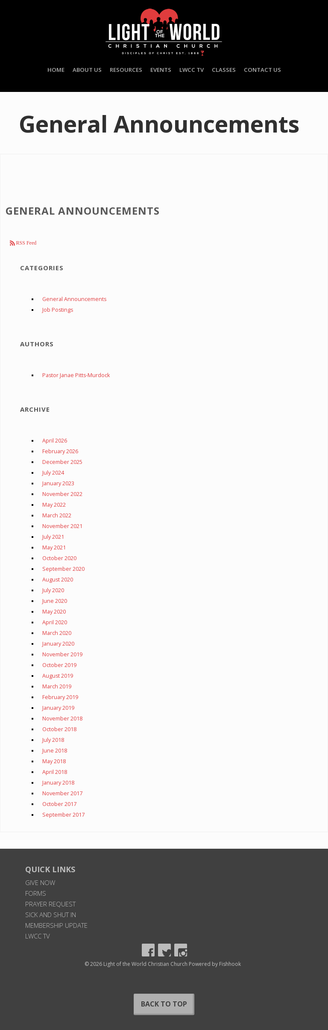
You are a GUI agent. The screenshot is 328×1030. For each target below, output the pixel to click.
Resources (126, 70)
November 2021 (62, 526)
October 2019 (59, 665)
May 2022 (54, 504)
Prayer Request (50, 904)
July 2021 (53, 536)
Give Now (40, 882)
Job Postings (57, 309)
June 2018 (54, 750)
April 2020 (54, 622)
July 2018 (53, 740)
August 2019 (57, 675)
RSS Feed (26, 242)
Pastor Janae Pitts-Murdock (76, 375)
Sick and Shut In (50, 914)
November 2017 (62, 793)
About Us (87, 70)
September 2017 (63, 814)
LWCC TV (191, 70)
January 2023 (58, 483)
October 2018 (59, 729)
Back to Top (164, 1004)
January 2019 (58, 707)
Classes (224, 70)
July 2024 (53, 472)
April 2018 (54, 772)
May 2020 (54, 611)
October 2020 (59, 558)
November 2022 (62, 494)
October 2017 (59, 804)
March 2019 (56, 686)
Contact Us (262, 70)
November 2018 (62, 718)
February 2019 (60, 697)
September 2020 (63, 569)
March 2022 (56, 515)
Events (160, 70)
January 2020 (58, 643)
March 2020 (56, 633)
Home (55, 70)
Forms (35, 893)
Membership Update (56, 925)
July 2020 (53, 590)
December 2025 (62, 462)
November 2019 (62, 654)
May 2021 (54, 547)
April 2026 (54, 440)
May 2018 (54, 761)
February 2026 (60, 451)
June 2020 (54, 601)
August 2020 (57, 579)
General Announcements (74, 299)
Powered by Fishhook (215, 964)
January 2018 (58, 782)
